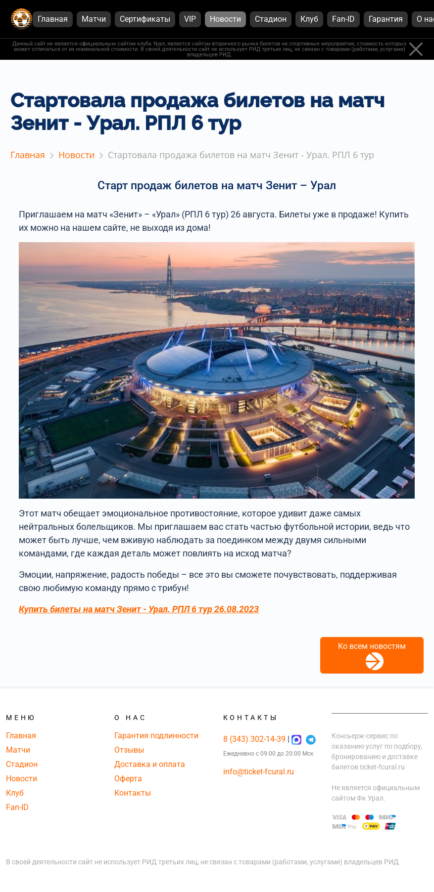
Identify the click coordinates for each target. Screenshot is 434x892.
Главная (21, 735)
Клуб (15, 793)
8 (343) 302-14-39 (255, 739)
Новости (21, 778)
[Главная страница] (21, 19)
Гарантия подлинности (156, 735)
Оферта (128, 778)
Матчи (18, 750)
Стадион (22, 764)
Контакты (132, 793)
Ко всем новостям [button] (372, 655)
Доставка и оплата (149, 764)
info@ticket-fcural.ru (258, 771)
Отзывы (129, 750)
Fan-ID (17, 807)
